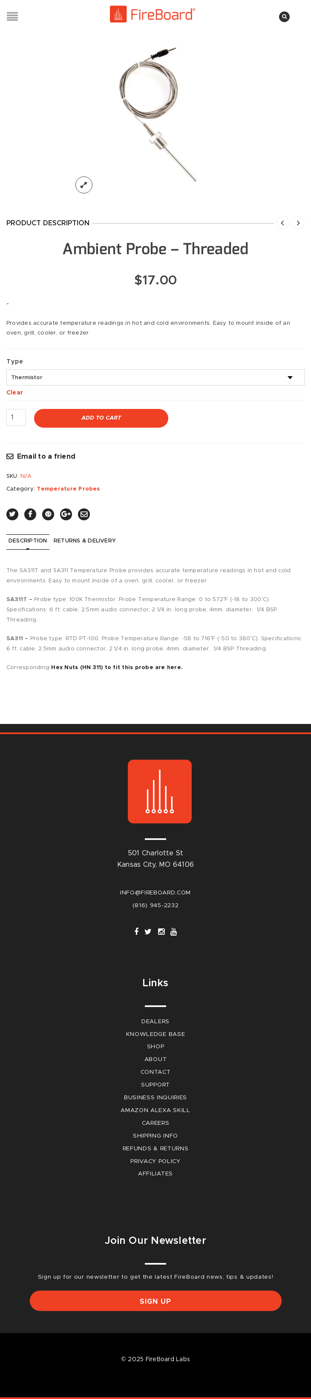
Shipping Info (155, 1136)
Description (28, 541)
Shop (155, 1047)
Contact (156, 1072)
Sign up (155, 1301)
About (155, 1059)
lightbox (83, 184)
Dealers (155, 1021)
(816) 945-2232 (155, 905)
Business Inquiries (155, 1098)
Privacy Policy (155, 1161)
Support (155, 1085)
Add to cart (101, 418)
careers (156, 1123)
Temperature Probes (68, 489)
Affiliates (155, 1174)
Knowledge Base (155, 1034)
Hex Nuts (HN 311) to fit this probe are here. (117, 667)
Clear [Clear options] (14, 393)
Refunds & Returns (156, 1149)
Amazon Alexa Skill (155, 1110)
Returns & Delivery (85, 541)
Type (14, 362)
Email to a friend (46, 456)
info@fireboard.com (155, 893)
